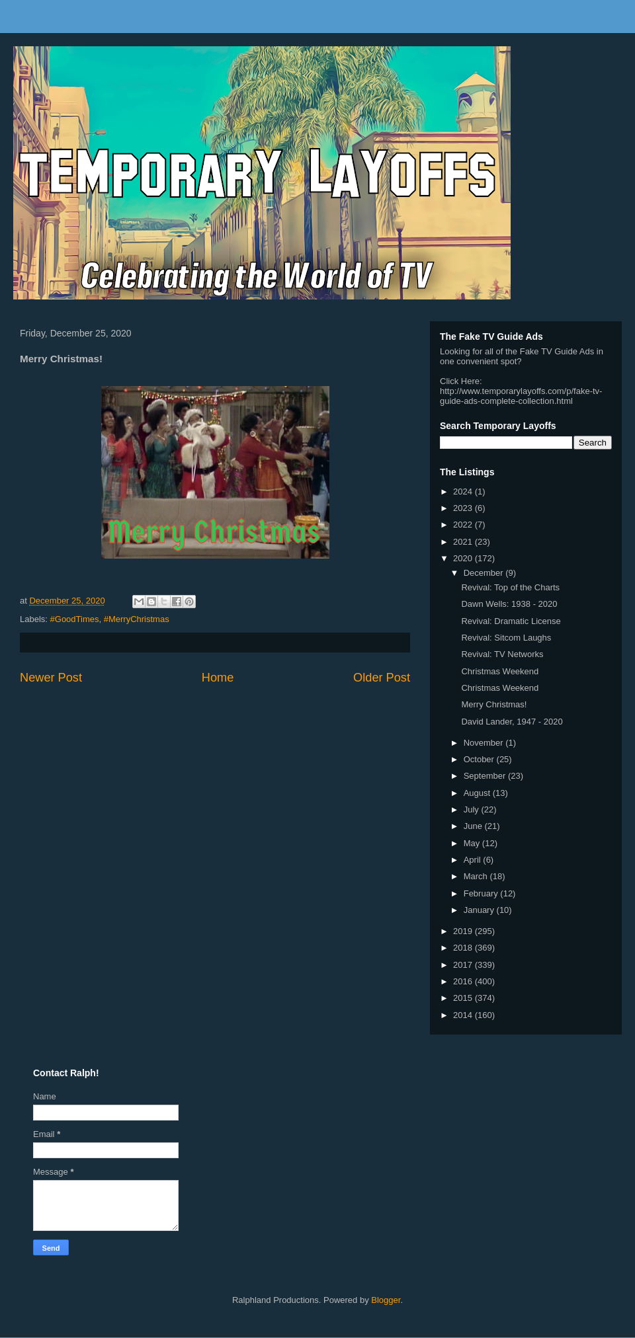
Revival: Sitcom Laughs (506, 638)
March (477, 876)
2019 (464, 931)
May (473, 843)
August (478, 793)
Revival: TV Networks (502, 654)
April (474, 860)
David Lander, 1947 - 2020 (511, 722)
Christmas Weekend (499, 671)
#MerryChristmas (136, 619)
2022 (464, 525)
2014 (464, 1015)
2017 (464, 965)
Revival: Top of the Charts (510, 587)
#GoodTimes (74, 619)
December (485, 573)
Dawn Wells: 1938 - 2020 (509, 604)
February (482, 893)
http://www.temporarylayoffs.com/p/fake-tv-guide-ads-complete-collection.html (521, 396)
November (485, 743)
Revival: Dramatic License (510, 621)
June (474, 826)
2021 (464, 542)
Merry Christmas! (494, 704)
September (486, 776)
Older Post (381, 677)
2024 (464, 491)
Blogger (385, 1300)
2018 (464, 948)
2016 (464, 981)
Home (218, 677)
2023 (464, 508)
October (480, 759)
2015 (464, 998)
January (480, 910)
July (473, 809)
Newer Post (51, 677)
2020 (464, 558)
